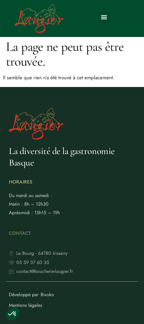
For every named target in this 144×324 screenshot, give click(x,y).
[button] (104, 17)
